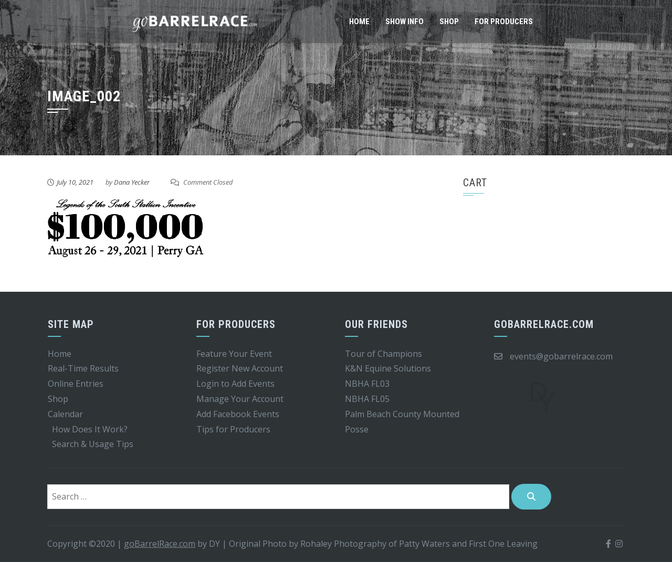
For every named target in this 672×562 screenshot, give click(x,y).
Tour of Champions (383, 353)
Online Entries (75, 383)
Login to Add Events (235, 383)
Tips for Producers (233, 429)
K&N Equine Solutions (388, 368)
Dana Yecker (132, 182)
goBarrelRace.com (159, 543)
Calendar (65, 414)
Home (359, 21)
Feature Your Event (234, 353)
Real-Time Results (83, 368)
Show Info (404, 21)
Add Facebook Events (237, 414)
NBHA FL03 (367, 383)
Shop (449, 21)
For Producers (504, 21)
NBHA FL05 (367, 399)
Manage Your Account (240, 399)
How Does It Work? (90, 429)
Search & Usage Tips (92, 444)
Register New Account (239, 368)
